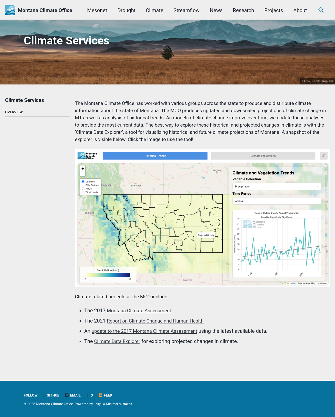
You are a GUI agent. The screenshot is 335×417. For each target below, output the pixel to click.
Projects (272, 10)
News (214, 10)
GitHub (52, 395)
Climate (153, 10)
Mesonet (96, 10)
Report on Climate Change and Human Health (158, 328)
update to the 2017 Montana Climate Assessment (148, 338)
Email (74, 395)
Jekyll (98, 404)
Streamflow (185, 10)
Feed (108, 395)
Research (241, 10)
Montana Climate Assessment (141, 318)
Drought (125, 10)
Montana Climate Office (45, 10)
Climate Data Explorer (118, 349)
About (298, 10)
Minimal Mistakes (120, 404)
